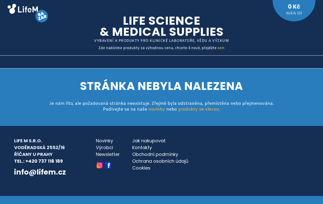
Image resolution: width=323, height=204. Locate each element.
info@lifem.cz (40, 172)
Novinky (104, 141)
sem (221, 48)
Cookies (141, 168)
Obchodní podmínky (155, 154)
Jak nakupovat (149, 141)
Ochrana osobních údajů (160, 161)
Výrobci (104, 147)
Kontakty (142, 147)
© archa (22, 186)
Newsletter (108, 154)
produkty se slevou (198, 109)
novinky (156, 109)
